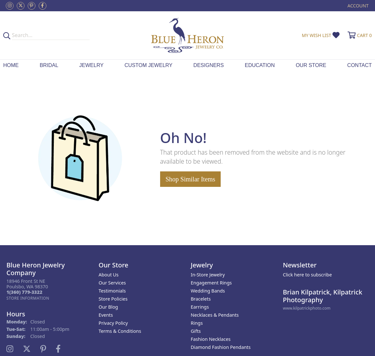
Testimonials (112, 291)
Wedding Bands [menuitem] (208, 291)
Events (106, 315)
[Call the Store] (24, 292)
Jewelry (91, 65)
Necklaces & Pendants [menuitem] (215, 315)
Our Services (112, 283)
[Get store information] (27, 298)
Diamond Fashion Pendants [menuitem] (221, 347)
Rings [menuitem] (197, 323)
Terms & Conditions (120, 331)
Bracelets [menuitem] (201, 299)
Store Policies (113, 299)
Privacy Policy (113, 323)
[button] (357, 5)
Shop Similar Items (190, 179)
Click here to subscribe (307, 275)
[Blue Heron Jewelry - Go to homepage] (187, 35)
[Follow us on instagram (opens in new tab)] (10, 6)
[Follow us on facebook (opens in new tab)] (42, 6)
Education (260, 65)
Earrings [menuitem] (200, 307)
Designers (208, 65)
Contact (359, 65)
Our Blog (108, 307)
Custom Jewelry (148, 65)
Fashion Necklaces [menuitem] (211, 339)
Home (11, 65)
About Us (109, 275)
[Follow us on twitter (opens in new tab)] (20, 6)
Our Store (311, 65)
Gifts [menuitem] (196, 331)
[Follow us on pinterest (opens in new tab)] (31, 6)
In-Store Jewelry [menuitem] (208, 275)
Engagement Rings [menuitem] (211, 283)
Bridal (49, 65)
